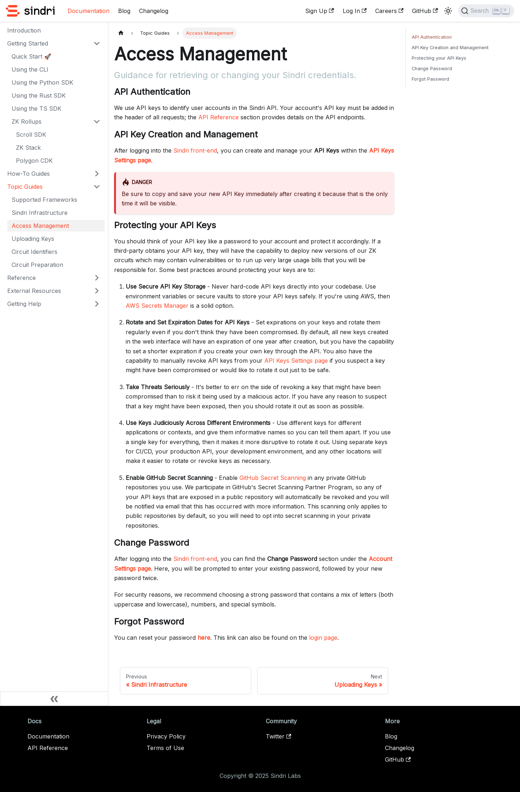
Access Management (40, 225)
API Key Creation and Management (450, 47)
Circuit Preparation (37, 264)
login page (323, 637)
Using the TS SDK (36, 108)
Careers (389, 10)
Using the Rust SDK (39, 95)
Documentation (88, 10)
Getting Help (24, 303)
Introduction (24, 30)
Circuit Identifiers (34, 251)
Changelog (153, 10)
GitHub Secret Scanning (272, 477)
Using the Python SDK (42, 82)
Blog (124, 10)
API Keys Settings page (296, 360)
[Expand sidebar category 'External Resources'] (97, 291)
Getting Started (27, 43)
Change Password (432, 68)
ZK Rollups (27, 121)
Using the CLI (30, 69)
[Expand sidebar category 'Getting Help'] (97, 304)
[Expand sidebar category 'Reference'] (97, 278)
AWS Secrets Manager (157, 305)
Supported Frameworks (44, 199)
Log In (355, 10)
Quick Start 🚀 (31, 56)
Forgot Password (430, 79)
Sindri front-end (195, 150)
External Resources (34, 290)
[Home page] (121, 33)
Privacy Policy (166, 736)
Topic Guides (25, 186)
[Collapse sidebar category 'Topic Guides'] (97, 186)
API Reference (218, 117)
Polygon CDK (34, 160)
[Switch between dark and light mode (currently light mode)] (448, 11)
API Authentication (432, 37)
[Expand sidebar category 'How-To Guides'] (97, 173)
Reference (21, 277)
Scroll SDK (31, 134)
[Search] (486, 10)
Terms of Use (165, 747)
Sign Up (319, 10)
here (204, 637)
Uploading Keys (33, 238)
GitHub (425, 10)
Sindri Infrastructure (40, 212)
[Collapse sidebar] (54, 698)
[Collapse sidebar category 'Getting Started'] (97, 43)
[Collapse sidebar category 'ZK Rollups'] (97, 121)
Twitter (278, 736)
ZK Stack (28, 147)
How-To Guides (28, 173)
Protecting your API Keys (439, 58)
